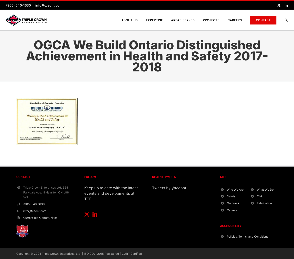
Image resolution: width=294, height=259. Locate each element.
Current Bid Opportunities (40, 217)
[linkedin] (286, 5)
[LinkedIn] (94, 214)
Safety (231, 196)
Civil (259, 196)
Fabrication (264, 203)
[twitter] (279, 5)
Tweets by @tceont (169, 188)
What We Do (265, 189)
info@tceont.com (48, 5)
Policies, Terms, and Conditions (247, 236)
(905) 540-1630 (18, 5)
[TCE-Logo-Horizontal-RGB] (26, 16)
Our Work (233, 203)
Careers (232, 210)
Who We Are (235, 189)
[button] (286, 20)
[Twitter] (86, 214)
